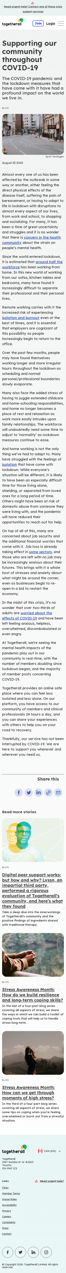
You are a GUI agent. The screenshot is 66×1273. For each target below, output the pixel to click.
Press (5, 1228)
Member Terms (11, 1193)
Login (50, 23)
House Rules (9, 1199)
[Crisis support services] (33, 8)
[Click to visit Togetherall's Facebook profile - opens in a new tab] (7, 1252)
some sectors (40, 552)
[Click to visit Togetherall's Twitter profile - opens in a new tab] (20, 1252)
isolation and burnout (20, 317)
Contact (6, 1233)
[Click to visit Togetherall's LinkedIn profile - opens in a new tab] (33, 1252)
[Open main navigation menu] (61, 23)
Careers (6, 1216)
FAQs (5, 1187)
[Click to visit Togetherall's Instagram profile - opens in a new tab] (46, 1252)
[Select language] (58, 1151)
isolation (9, 464)
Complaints (8, 1222)
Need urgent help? (52, 1181)
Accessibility (9, 1205)
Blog (5, 108)
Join (38, 23)
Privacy (6, 1210)
